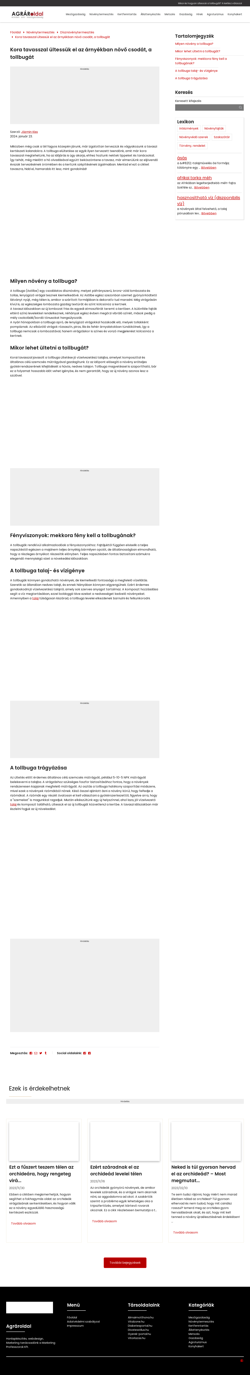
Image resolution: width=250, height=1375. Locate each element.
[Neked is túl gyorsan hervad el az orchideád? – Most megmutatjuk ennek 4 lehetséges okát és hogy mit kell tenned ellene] (206, 1181)
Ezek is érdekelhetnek (39, 1088)
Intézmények (189, 128)
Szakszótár (222, 137)
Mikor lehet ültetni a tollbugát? (197, 51)
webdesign (35, 1339)
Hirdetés (84, 68)
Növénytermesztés (101, 14)
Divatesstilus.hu (138, 1330)
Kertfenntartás (127, 14)
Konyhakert (235, 14)
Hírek (199, 14)
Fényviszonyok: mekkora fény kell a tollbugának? (201, 61)
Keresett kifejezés (188, 101)
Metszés (170, 14)
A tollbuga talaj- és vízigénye (196, 71)
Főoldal (15, 32)
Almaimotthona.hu (141, 1317)
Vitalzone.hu (136, 1321)
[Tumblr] (45, 1053)
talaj (35, 598)
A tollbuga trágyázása (191, 78)
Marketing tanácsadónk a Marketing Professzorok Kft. (30, 1345)
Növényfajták (214, 128)
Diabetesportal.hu (140, 1326)
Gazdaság (185, 14)
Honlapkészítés (16, 1339)
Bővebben (208, 167)
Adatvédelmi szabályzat (83, 1321)
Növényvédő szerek (193, 137)
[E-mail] (36, 1053)
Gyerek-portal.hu (139, 1334)
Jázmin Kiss (29, 132)
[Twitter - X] (41, 1053)
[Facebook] (31, 1053)
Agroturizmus (215, 14)
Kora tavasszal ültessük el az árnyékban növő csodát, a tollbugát (62, 37)
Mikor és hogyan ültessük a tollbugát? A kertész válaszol (210, 3)
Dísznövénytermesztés (77, 32)
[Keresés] (240, 107)
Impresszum (75, 1326)
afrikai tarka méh (194, 177)
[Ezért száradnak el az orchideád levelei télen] (125, 1181)
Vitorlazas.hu (136, 1338)
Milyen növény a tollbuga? (194, 44)
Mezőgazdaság (75, 14)
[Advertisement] (84, 97)
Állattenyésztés (150, 14)
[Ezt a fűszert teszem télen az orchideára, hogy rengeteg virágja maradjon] (44, 1181)
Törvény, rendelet (192, 146)
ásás (182, 158)
